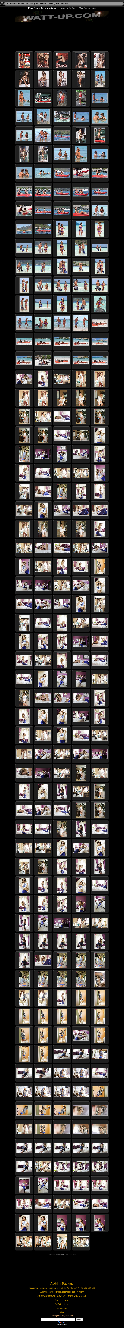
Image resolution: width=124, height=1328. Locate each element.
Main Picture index (87, 8)
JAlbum (62, 1254)
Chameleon (69, 1254)
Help (74, 1254)
